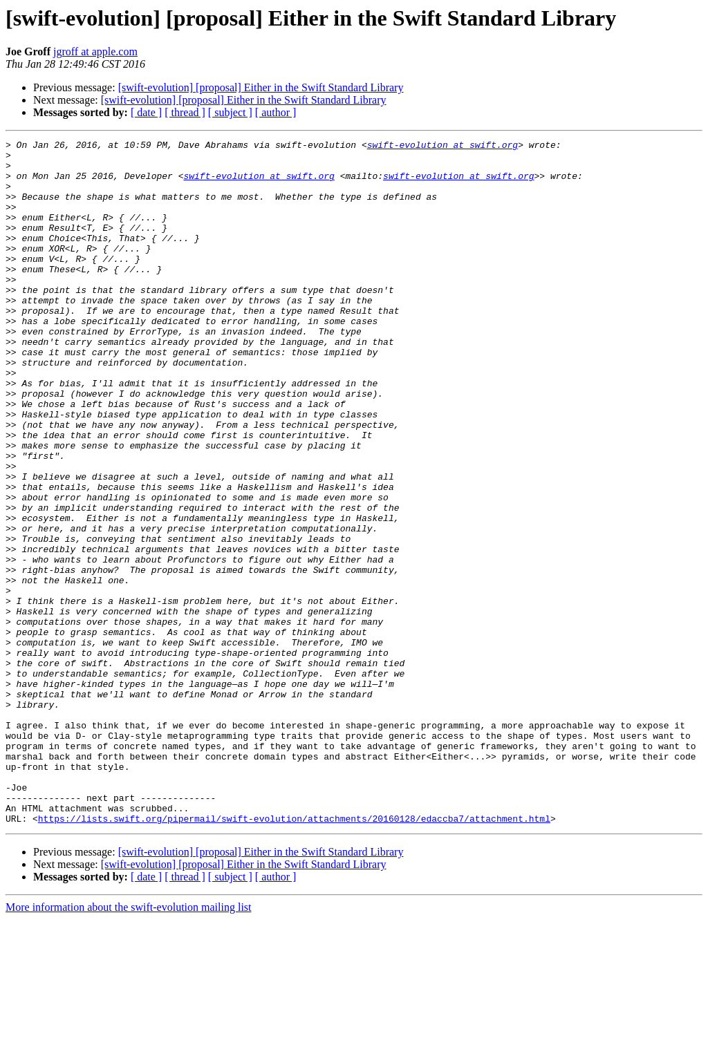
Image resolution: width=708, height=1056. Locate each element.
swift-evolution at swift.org (442, 146)
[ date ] (146, 112)
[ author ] (276, 112)
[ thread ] (185, 112)
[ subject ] (230, 112)
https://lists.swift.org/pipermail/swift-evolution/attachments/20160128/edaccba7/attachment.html (294, 955)
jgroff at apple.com (95, 51)
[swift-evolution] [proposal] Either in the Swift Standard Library (261, 87)
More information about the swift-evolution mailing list (129, 1044)
